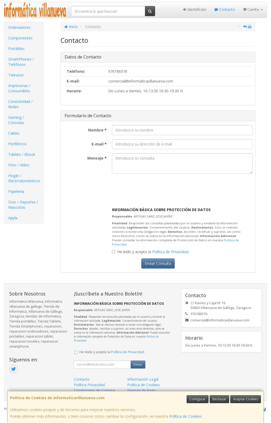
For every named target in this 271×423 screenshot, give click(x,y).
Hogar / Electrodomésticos (24, 178)
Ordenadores (19, 27)
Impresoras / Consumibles (19, 88)
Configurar (197, 399)
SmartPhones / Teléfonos (21, 62)
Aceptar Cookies (245, 399)
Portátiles (16, 48)
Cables (14, 133)
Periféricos (17, 143)
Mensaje (97, 158)
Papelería (16, 191)
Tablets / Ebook (21, 154)
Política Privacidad (89, 384)
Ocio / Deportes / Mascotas (23, 204)
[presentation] (152, 188)
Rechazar (219, 399)
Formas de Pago (141, 390)
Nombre (97, 130)
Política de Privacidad (170, 251)
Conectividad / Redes (20, 104)
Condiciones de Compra (94, 390)
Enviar (137, 364)
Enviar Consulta (158, 263)
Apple (13, 217)
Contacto (224, 9)
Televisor (16, 75)
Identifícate (194, 9)
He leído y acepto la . (153, 251)
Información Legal (143, 379)
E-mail (99, 144)
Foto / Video (18, 164)
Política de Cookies (185, 416)
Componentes (20, 37)
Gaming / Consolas (16, 120)
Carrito (253, 9)
